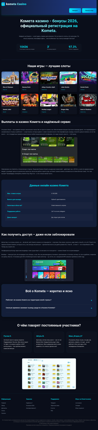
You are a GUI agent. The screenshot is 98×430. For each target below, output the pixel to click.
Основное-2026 (30, 405)
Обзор (3, 405)
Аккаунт (75, 10)
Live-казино (79, 402)
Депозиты (4, 408)
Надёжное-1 (29, 402)
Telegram (53, 402)
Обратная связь (55, 405)
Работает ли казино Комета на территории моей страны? (28, 300)
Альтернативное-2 (31, 408)
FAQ (52, 410)
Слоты (3, 410)
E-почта (53, 408)
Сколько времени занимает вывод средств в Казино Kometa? (30, 307)
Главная (3, 402)
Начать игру (89, 10)
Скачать (3, 413)
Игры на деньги (80, 408)
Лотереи (78, 405)
